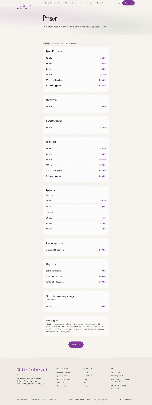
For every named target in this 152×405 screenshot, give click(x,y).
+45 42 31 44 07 (116, 372)
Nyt (85, 382)
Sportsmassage (62, 376)
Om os (92, 3)
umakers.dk (130, 399)
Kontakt (100, 3)
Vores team (88, 376)
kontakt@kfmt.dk (117, 376)
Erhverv (75, 3)
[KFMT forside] (24, 5)
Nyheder (84, 3)
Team (60, 3)
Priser (67, 3)
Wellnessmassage (63, 379)
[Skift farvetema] (119, 3)
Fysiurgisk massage (63, 372)
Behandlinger (50, 3)
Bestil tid (128, 3)
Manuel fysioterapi (63, 386)
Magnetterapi (61, 382)
